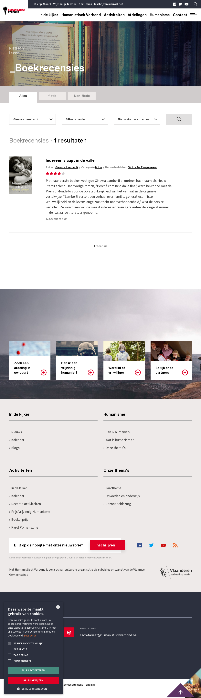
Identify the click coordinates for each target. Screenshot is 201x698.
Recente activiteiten (25, 503)
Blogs (14, 447)
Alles (23, 96)
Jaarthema (112, 488)
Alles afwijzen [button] (33, 680)
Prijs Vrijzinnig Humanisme (29, 511)
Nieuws (15, 432)
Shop (89, 4)
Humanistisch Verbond (81, 15)
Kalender (16, 440)
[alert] (33, 648)
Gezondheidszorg (117, 503)
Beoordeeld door (132, 167)
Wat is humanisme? (118, 440)
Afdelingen (137, 15)
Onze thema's (114, 447)
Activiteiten (114, 15)
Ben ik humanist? (116, 432)
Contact (180, 15)
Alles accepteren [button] (33, 670)
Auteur (63, 167)
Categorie (92, 167)
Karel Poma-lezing (23, 527)
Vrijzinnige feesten (65, 4)
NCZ (81, 4)
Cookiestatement (72, 685)
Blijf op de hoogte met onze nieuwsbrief (67, 545)
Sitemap (91, 685)
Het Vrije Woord (41, 4)
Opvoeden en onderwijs (121, 496)
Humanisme (160, 15)
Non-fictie (82, 96)
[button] (33, 688)
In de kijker (48, 15)
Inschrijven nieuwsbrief (108, 4)
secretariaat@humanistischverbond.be (108, 635)
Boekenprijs (18, 519)
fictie (52, 96)
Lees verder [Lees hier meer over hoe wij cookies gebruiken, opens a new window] (31, 635)
